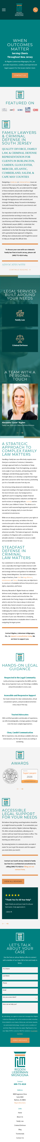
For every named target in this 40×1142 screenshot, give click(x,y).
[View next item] (22, 433)
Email (4, 990)
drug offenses (27, 577)
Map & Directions (20, 1103)
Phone (5, 983)
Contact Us (20, 75)
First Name (6, 969)
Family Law (20, 1121)
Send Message (20, 1040)
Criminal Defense (20, 1125)
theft (19, 577)
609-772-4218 (20, 1084)
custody (28, 501)
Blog (20, 1129)
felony (15, 580)
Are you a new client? (9, 997)
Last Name (6, 976)
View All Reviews (13, 881)
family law (14, 182)
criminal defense (24, 182)
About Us (20, 1117)
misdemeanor (6, 580)
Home (20, 1113)
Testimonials (20, 1134)
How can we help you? (10, 1004)
